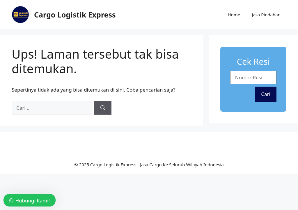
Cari (265, 94)
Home (234, 15)
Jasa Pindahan (266, 15)
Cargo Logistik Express (75, 15)
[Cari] (102, 108)
